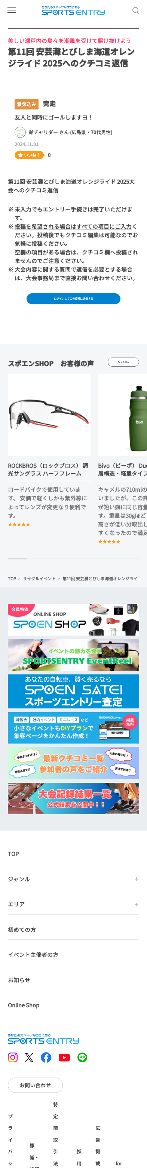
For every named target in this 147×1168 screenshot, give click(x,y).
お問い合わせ (35, 1090)
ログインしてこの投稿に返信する (73, 300)
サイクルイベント (39, 584)
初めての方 (22, 935)
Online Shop (23, 1010)
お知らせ (19, 985)
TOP (12, 584)
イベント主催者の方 (33, 960)
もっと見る (123, 367)
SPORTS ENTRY (73, 10)
